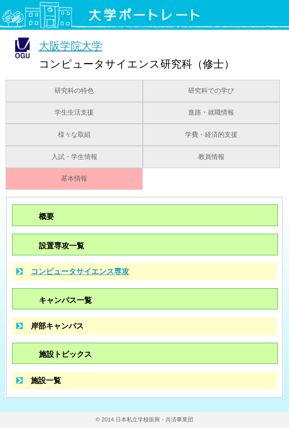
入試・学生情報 (74, 157)
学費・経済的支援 (211, 134)
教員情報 (211, 157)
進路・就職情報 (211, 112)
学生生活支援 (74, 112)
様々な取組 (74, 134)
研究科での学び (211, 90)
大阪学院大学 (70, 45)
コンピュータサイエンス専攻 (80, 271)
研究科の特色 (74, 90)
